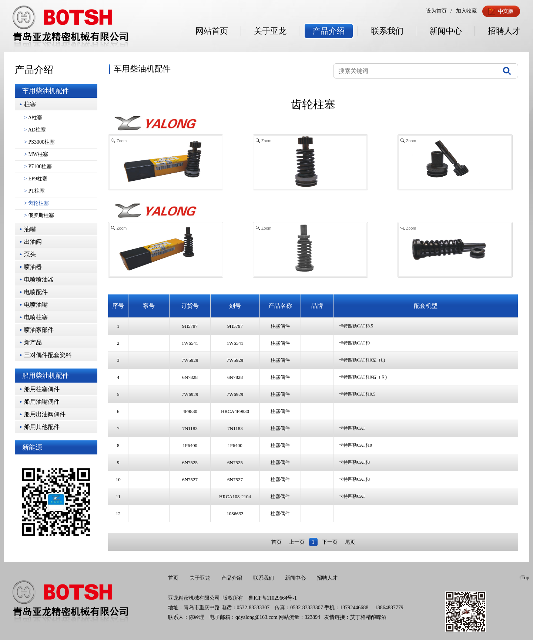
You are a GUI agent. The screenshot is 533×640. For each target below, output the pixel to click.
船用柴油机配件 (45, 375)
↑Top (524, 577)
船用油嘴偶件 (42, 402)
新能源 (32, 447)
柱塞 (30, 104)
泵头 (30, 254)
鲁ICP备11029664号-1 (272, 598)
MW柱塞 (36, 154)
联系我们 (387, 31)
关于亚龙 (270, 31)
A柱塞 (33, 117)
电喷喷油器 (39, 279)
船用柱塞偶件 (42, 389)
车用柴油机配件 (45, 90)
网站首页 (211, 31)
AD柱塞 (35, 130)
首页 (276, 542)
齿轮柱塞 (36, 203)
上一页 (297, 542)
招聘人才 (504, 31)
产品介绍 (328, 31)
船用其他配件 (42, 427)
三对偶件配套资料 (47, 355)
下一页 (330, 542)
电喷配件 (36, 292)
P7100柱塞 (38, 166)
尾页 (350, 542)
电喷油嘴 (36, 304)
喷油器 (33, 267)
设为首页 (436, 11)
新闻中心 (445, 31)
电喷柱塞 (36, 317)
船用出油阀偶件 (45, 414)
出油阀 (33, 242)
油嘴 (30, 229)
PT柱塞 (34, 191)
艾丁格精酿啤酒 (368, 617)
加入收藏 (466, 11)
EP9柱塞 (35, 178)
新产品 (33, 342)
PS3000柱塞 (39, 142)
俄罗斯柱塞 (39, 215)
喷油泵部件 (39, 330)
